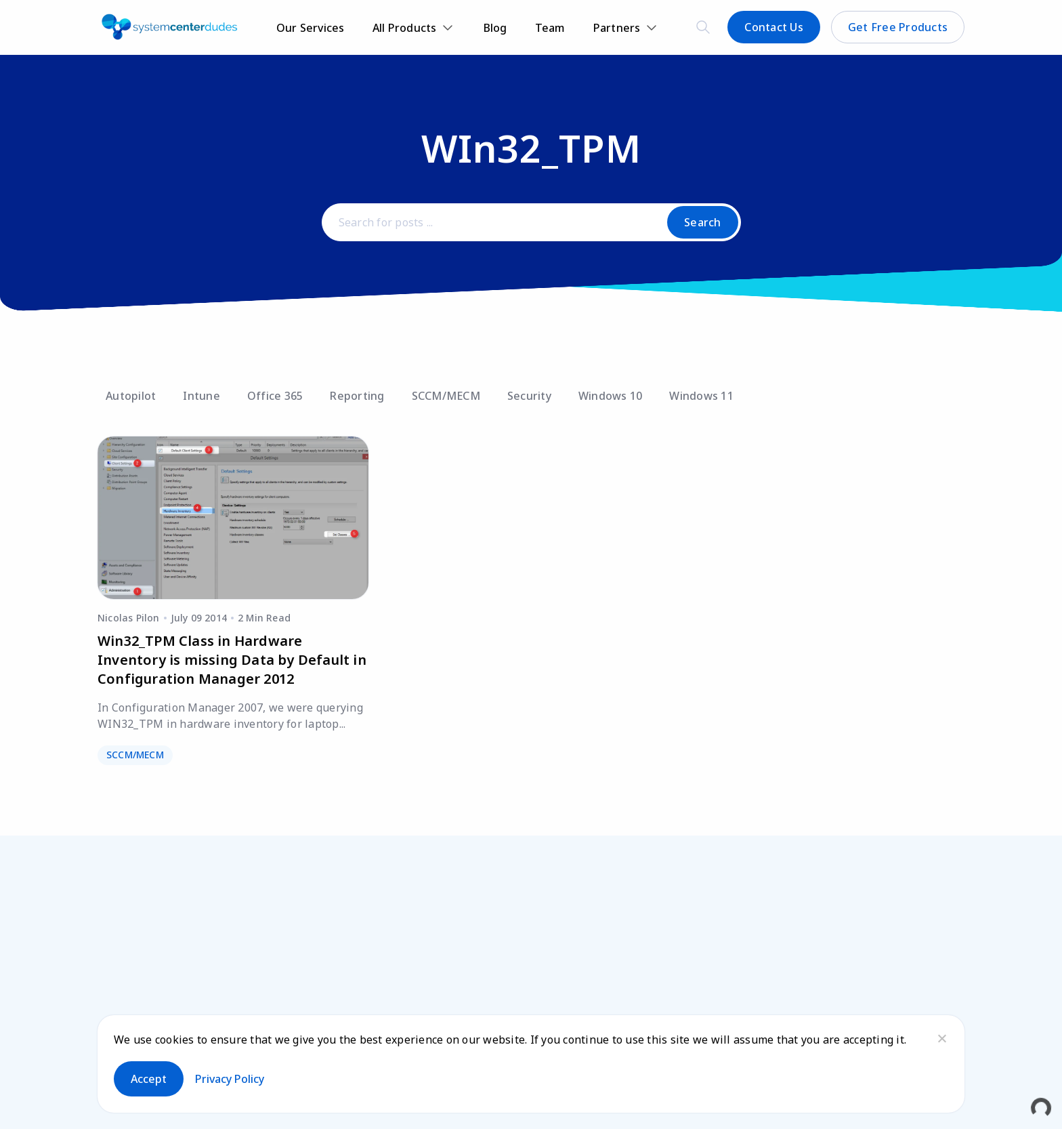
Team (550, 27)
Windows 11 (701, 395)
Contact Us (773, 27)
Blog (495, 27)
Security (529, 395)
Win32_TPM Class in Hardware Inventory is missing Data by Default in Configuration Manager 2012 (232, 660)
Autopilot (131, 395)
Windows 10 (610, 395)
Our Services (310, 27)
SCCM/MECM (446, 395)
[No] (941, 1038)
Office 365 (275, 395)
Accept (149, 1078)
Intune (201, 395)
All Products (405, 27)
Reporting (357, 395)
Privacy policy (229, 1078)
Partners (617, 27)
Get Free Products (898, 27)
